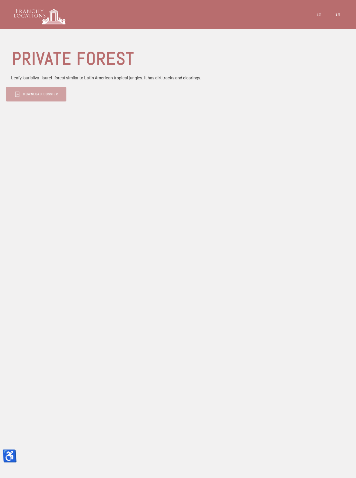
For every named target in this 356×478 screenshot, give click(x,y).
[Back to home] (41, 14)
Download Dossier (33, 94)
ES (319, 14)
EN (337, 14)
